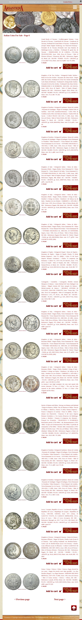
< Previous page (22, 599)
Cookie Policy (67, 2)
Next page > (59, 599)
